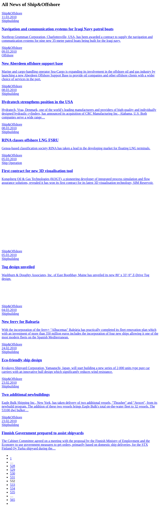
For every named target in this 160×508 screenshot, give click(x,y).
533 (12, 484)
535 (12, 492)
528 (12, 466)
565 (12, 500)
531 (12, 477)
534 (12, 488)
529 (12, 469)
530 (12, 473)
